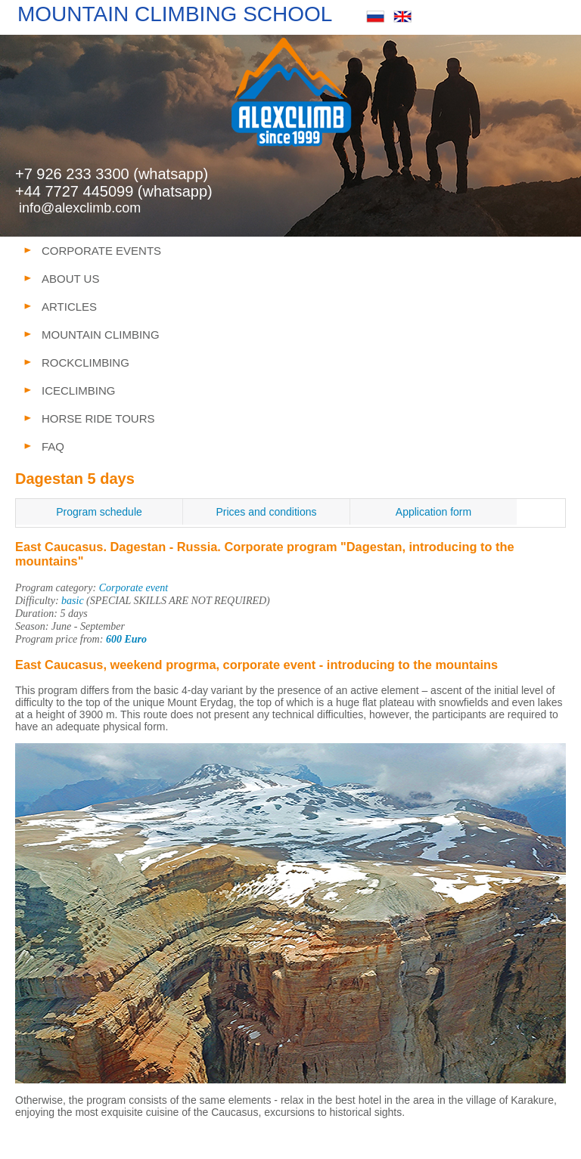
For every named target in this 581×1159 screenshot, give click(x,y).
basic (72, 600)
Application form (433, 512)
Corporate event (133, 587)
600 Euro (126, 639)
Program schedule (99, 512)
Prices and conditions (266, 512)
